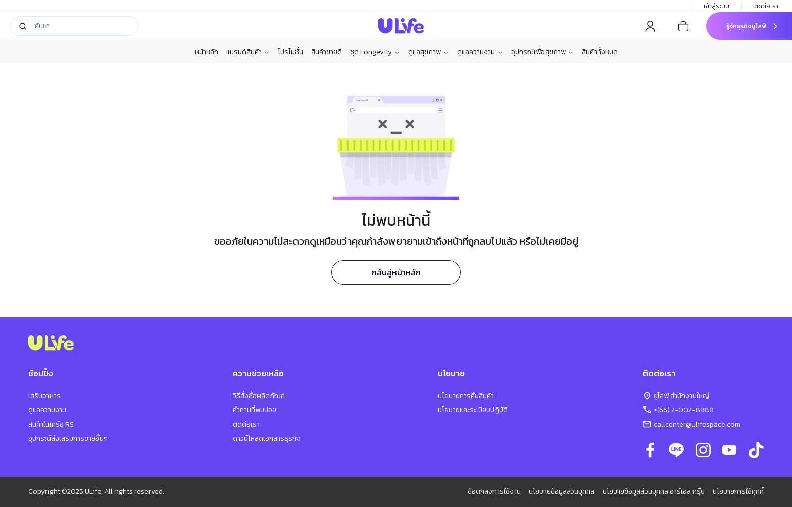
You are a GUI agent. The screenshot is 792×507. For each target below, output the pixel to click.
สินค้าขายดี (326, 52)
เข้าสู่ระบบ (716, 6)
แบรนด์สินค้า (248, 52)
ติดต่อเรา (767, 6)
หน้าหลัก (206, 52)
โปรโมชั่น (290, 52)
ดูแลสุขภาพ (428, 52)
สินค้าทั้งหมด (600, 52)
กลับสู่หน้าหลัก (396, 272)
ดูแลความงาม (480, 52)
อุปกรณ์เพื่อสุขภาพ (542, 52)
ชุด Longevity (375, 52)
